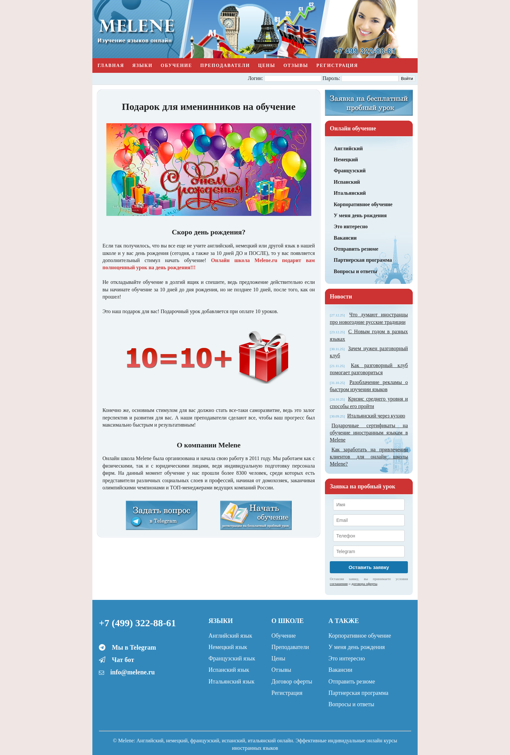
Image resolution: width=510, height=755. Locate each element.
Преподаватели (225, 65)
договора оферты (364, 584)
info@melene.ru (132, 672)
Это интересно (351, 226)
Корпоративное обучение (363, 204)
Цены (266, 65)
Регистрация (337, 65)
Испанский (347, 182)
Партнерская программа (363, 260)
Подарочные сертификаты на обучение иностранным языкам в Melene (369, 433)
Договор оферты (291, 681)
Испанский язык (228, 670)
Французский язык (231, 658)
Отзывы (295, 65)
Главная (111, 65)
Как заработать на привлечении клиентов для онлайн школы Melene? (369, 457)
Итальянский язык (231, 681)
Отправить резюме (356, 249)
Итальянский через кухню (376, 415)
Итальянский (350, 193)
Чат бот (123, 659)
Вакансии (345, 238)
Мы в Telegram (134, 647)
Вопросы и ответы (355, 271)
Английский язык (230, 635)
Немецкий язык (227, 647)
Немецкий (346, 159)
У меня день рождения (360, 215)
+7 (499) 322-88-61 (137, 622)
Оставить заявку (369, 567)
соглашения (339, 584)
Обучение (176, 65)
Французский (350, 170)
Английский (348, 148)
